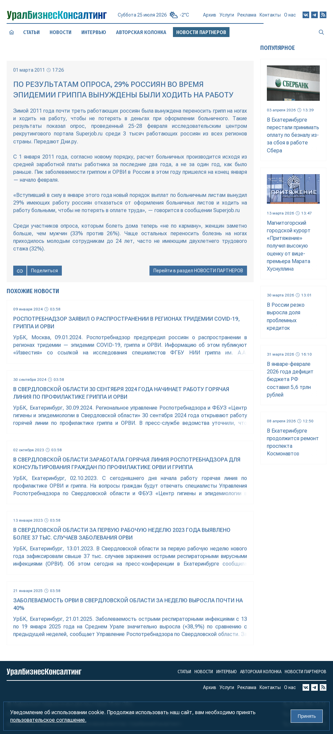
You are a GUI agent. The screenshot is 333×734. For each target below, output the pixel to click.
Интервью (93, 32)
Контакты (270, 17)
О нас (290, 16)
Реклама (246, 17)
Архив (209, 17)
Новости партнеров (305, 672)
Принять (307, 716)
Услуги (227, 17)
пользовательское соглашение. (48, 720)
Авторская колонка (141, 32)
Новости (61, 32)
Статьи (31, 32)
